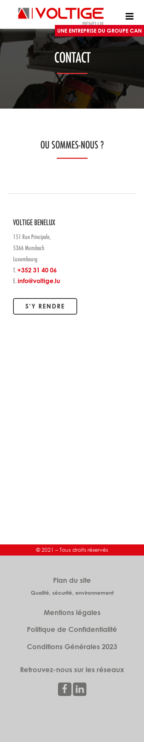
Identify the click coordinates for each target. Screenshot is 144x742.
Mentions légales (72, 612)
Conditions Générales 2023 (72, 646)
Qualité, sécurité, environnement (72, 592)
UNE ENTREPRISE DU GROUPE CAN (99, 30)
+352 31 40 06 (37, 270)
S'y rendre (45, 306)
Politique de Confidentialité (72, 629)
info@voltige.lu (39, 281)
